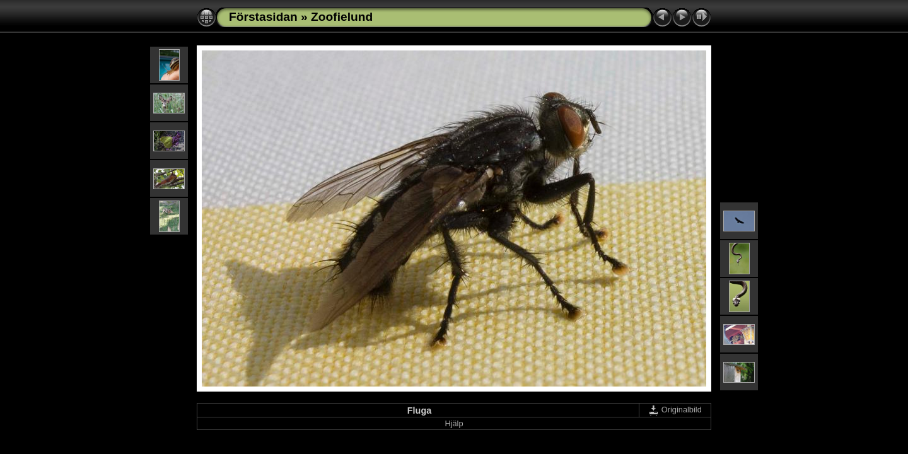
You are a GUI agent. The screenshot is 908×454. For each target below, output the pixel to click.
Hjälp (454, 423)
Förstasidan (263, 16)
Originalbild (675, 409)
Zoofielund (342, 16)
